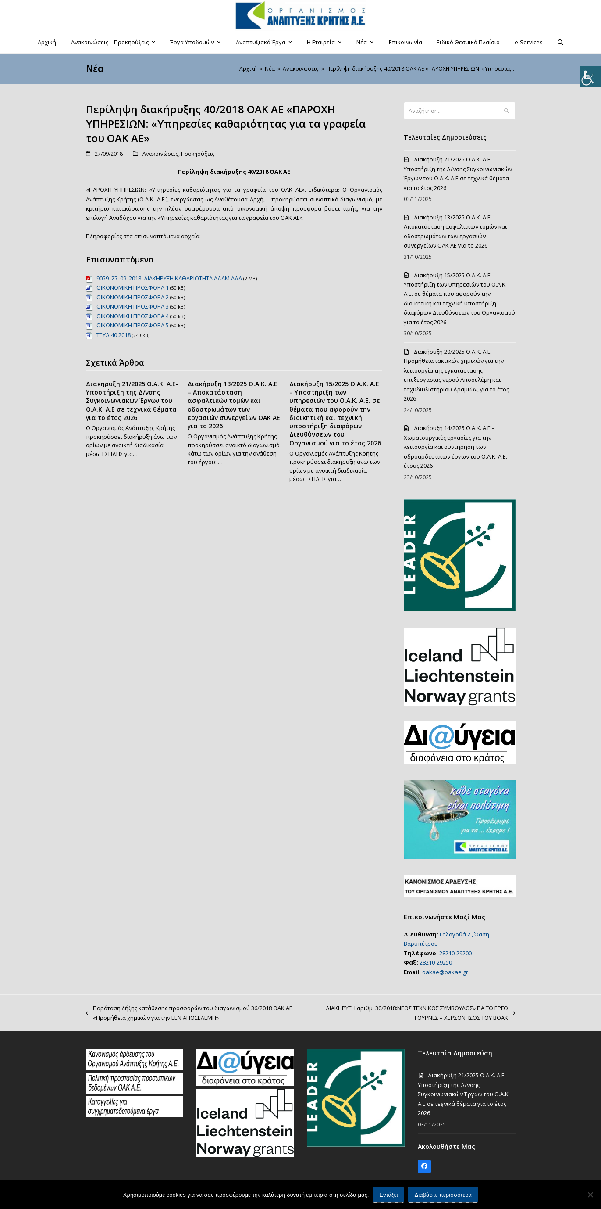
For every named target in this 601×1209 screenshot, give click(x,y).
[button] (560, 42)
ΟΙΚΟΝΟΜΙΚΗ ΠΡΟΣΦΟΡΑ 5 (132, 325)
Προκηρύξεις (198, 154)
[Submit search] (506, 111)
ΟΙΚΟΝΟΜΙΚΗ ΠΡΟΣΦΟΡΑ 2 (132, 297)
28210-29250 (436, 962)
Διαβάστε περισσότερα (443, 1194)
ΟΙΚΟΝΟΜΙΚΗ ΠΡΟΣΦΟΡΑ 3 (132, 306)
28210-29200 (455, 953)
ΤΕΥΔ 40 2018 (113, 335)
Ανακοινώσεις (160, 154)
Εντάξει (388, 1194)
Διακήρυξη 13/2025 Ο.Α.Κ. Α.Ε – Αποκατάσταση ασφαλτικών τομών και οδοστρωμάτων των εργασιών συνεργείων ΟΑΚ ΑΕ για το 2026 (234, 405)
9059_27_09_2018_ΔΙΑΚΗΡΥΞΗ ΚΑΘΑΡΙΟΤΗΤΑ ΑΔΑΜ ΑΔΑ (169, 278)
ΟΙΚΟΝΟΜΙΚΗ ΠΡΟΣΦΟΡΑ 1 (132, 287)
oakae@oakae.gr (445, 972)
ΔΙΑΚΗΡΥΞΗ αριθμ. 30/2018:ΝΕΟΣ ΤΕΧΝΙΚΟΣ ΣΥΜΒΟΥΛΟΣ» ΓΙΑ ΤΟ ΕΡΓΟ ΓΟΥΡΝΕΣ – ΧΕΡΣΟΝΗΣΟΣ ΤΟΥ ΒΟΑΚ (419, 1013)
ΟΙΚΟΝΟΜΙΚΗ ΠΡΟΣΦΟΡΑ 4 (132, 316)
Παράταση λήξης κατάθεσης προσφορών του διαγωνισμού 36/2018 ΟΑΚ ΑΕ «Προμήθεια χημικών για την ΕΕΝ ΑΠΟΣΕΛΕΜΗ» (189, 1013)
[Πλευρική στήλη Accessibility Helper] (590, 76)
